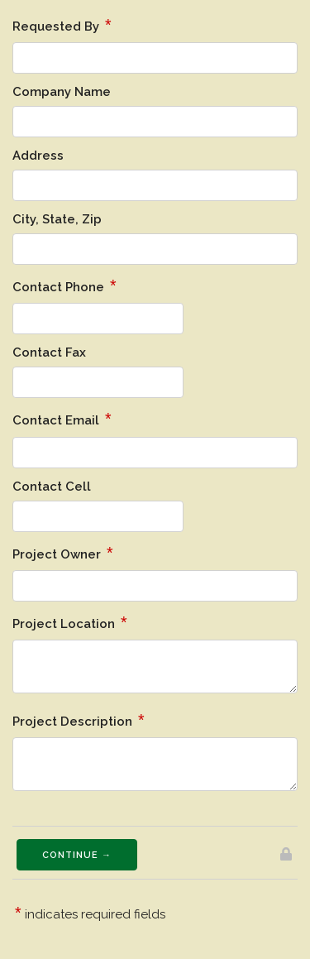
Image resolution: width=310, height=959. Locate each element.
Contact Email (62, 419)
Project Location (69, 622)
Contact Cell (51, 486)
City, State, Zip (57, 219)
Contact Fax (49, 352)
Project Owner (62, 553)
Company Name (61, 91)
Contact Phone (64, 285)
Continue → (77, 855)
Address (38, 155)
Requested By (62, 25)
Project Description (78, 720)
